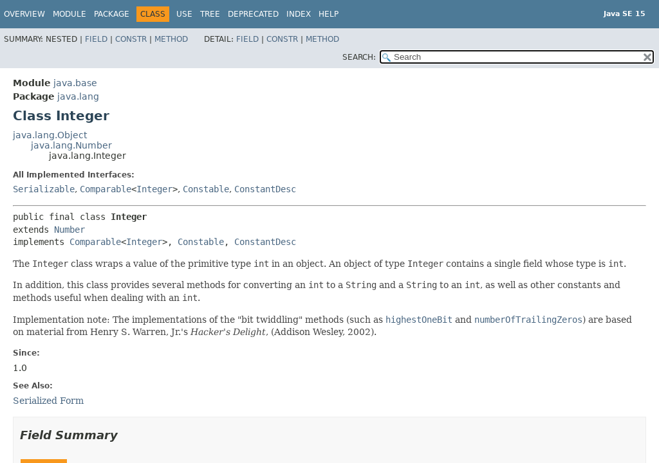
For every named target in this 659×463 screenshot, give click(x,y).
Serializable (44, 189)
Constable (206, 189)
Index (298, 14)
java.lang (78, 96)
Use (184, 14)
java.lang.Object (50, 135)
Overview (24, 14)
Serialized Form (48, 400)
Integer (154, 189)
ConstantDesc (265, 189)
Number (69, 229)
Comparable (105, 189)
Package (111, 14)
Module (69, 14)
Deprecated (253, 14)
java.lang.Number (71, 145)
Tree (210, 14)
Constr (131, 39)
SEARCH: (359, 57)
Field (96, 39)
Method (171, 39)
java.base (75, 83)
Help (329, 14)
